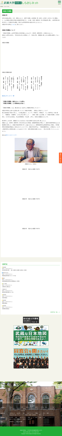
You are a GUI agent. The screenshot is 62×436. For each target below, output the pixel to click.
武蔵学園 (24, 408)
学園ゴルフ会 (41, 414)
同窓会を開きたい (29, 407)
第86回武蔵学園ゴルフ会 (7, 292)
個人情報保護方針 (51, 408)
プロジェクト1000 (19, 407)
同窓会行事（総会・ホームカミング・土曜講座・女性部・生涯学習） (22, 414)
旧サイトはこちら (60, 158)
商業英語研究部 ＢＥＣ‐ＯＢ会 (9, 275)
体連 (3, 278)
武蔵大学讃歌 (12, 408)
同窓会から (11, 407)
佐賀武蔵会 (4, 297)
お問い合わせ (43, 408)
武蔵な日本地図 (19, 421)
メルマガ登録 (51, 407)
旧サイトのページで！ (11, 135)
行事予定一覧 (12, 413)
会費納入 (36, 407)
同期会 (36, 413)
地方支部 (4, 267)
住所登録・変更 (44, 407)
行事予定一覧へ (54, 312)
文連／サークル (5, 272)
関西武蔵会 (4, 303)
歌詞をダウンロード (7, 95)
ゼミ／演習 (5, 283)
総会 (44, 417)
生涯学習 (29, 419)
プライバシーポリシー (13, 410)
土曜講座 (18, 419)
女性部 (24, 419)
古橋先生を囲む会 (6, 286)
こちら (13, 24)
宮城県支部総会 (5, 308)
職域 (48, 413)
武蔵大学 (18, 408)
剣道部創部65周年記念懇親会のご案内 (11, 281)
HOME (1, 6)
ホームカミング (51, 417)
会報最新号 (11, 421)
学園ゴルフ (5, 289)
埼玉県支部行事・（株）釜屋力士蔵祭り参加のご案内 (14, 270)
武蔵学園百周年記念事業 (33, 408)
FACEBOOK (22, 410)
